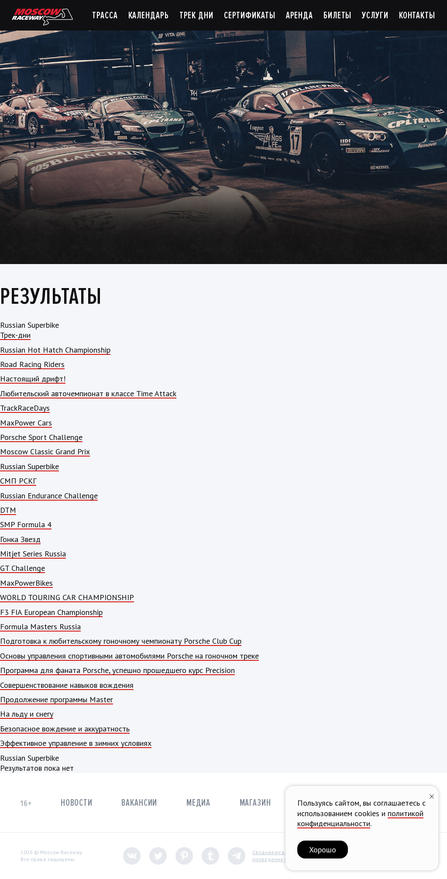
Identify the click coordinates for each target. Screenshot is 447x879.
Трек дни (196, 15)
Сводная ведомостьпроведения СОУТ (277, 855)
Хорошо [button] (322, 850)
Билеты (337, 15)
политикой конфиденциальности (360, 818)
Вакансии (139, 803)
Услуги (375, 15)
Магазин (255, 803)
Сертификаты (249, 15)
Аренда (299, 15)
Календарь (148, 15)
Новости (77, 803)
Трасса (104, 15)
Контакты (417, 15)
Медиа (198, 803)
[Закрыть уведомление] (431, 795)
